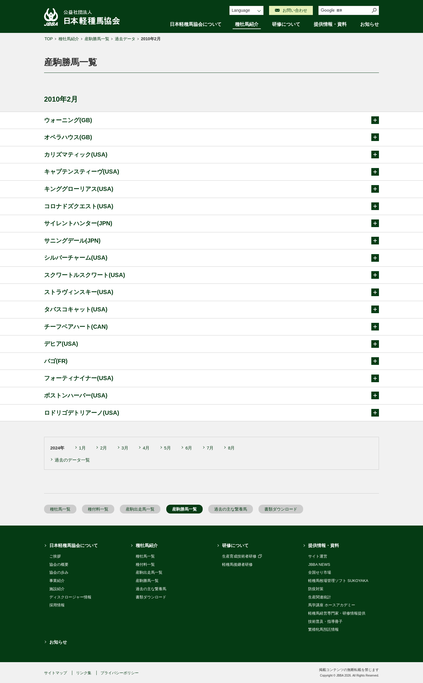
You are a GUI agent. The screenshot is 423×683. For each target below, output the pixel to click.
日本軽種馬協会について (195, 24)
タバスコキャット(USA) (211, 309)
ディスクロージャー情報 (70, 597)
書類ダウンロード (280, 509)
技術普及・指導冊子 (325, 621)
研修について (286, 24)
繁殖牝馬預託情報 (323, 629)
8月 (231, 447)
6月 (188, 447)
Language (241, 10)
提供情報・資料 (330, 24)
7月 (210, 447)
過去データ (125, 38)
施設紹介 (57, 589)
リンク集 (83, 673)
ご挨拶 (55, 556)
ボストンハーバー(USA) (211, 395)
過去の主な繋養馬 (230, 509)
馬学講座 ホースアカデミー (331, 605)
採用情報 (57, 605)
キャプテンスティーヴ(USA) (211, 172)
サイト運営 (317, 556)
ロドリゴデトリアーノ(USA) (211, 413)
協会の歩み (58, 572)
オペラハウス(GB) (211, 137)
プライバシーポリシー (119, 673)
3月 (125, 447)
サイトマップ (55, 673)
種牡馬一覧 (60, 509)
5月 (167, 447)
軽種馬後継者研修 (237, 564)
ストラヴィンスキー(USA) (211, 292)
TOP (48, 38)
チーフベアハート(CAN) (211, 326)
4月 (146, 447)
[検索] (344, 10)
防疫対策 (315, 589)
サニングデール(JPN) (211, 240)
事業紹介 (57, 580)
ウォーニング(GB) (211, 120)
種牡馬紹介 (246, 24)
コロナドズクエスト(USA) (211, 206)
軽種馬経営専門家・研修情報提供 (336, 613)
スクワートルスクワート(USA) (211, 275)
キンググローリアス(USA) (211, 189)
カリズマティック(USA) (211, 154)
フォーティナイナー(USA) (211, 378)
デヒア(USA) (211, 344)
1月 (82, 447)
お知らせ (369, 24)
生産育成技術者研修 (242, 556)
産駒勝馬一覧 (97, 38)
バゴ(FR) (211, 361)
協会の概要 (58, 564)
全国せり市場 (319, 572)
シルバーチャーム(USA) (211, 258)
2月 (103, 447)
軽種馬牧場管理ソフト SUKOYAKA (338, 580)
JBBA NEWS (319, 564)
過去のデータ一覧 (72, 459)
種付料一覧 (98, 509)
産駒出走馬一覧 (140, 509)
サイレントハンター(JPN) (211, 223)
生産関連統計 (319, 597)
